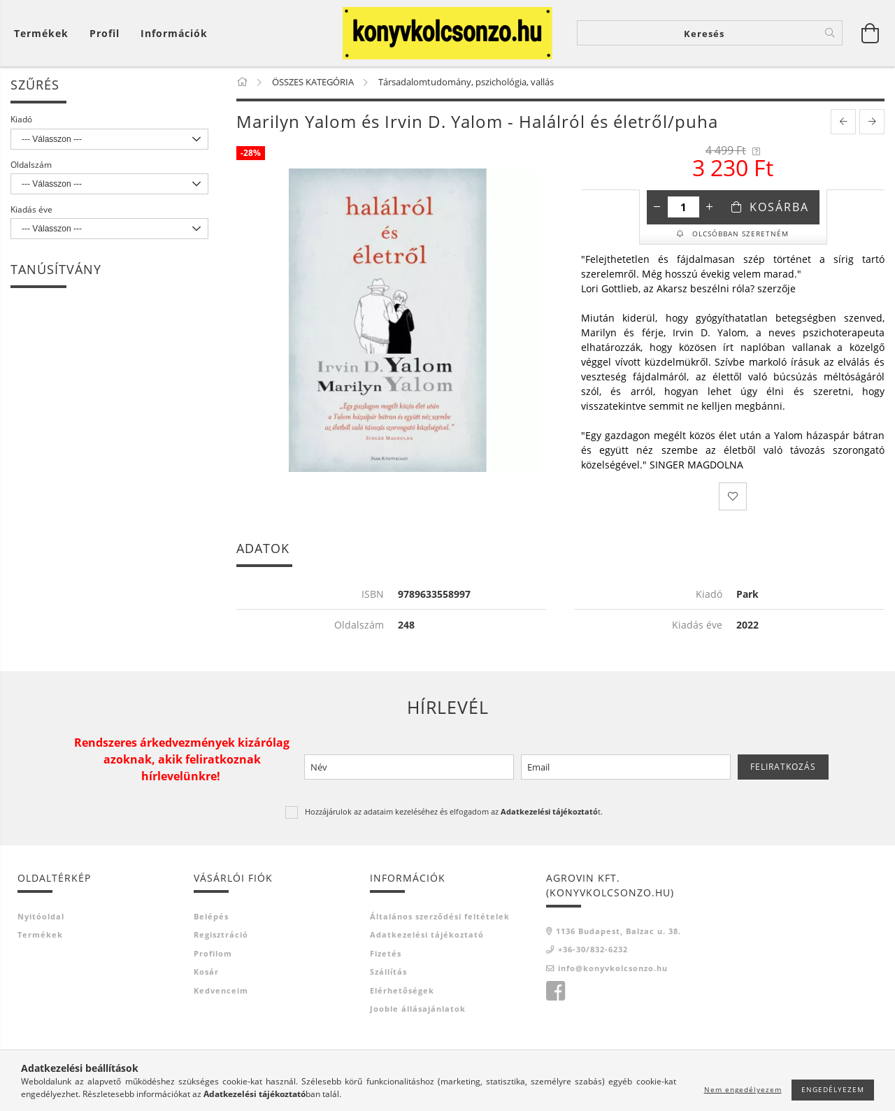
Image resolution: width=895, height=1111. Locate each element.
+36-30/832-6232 (593, 950)
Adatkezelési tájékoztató (427, 936)
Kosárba (779, 208)
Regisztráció (221, 936)
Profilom (213, 954)
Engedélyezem (832, 1089)
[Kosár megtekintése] (44, 33)
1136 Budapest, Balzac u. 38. (618, 931)
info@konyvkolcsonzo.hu (613, 968)
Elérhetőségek (402, 991)
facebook (555, 992)
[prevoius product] (843, 123)
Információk (174, 33)
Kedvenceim (221, 991)
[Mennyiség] (683, 208)
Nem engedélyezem (743, 1089)
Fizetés (385, 954)
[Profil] (104, 33)
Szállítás (388, 973)
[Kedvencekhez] (733, 498)
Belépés (211, 917)
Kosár (206, 973)
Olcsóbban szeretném (739, 235)
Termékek (40, 936)
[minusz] (657, 208)
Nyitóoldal (40, 917)
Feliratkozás (783, 767)
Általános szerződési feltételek (440, 917)
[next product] (872, 123)
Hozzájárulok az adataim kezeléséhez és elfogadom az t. (454, 813)
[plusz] (709, 208)
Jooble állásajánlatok (418, 1010)
